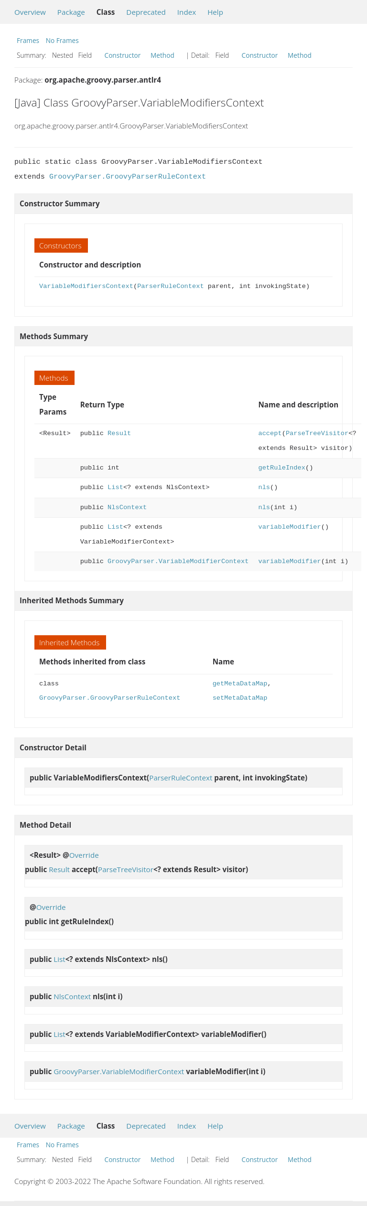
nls (264, 487)
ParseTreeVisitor (317, 433)
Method (162, 55)
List (115, 487)
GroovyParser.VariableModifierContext (178, 561)
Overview (30, 12)
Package (71, 12)
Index (186, 12)
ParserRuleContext (170, 286)
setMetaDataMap (240, 698)
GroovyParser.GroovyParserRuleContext (127, 176)
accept (269, 433)
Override (84, 855)
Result (119, 433)
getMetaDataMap (240, 683)
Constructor (123, 55)
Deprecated (146, 12)
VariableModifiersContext (86, 286)
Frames (28, 40)
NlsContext (127, 507)
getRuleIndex (281, 467)
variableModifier (289, 527)
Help (215, 12)
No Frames (62, 40)
